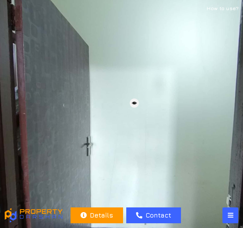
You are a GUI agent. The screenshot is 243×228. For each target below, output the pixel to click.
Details (96, 215)
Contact (153, 215)
